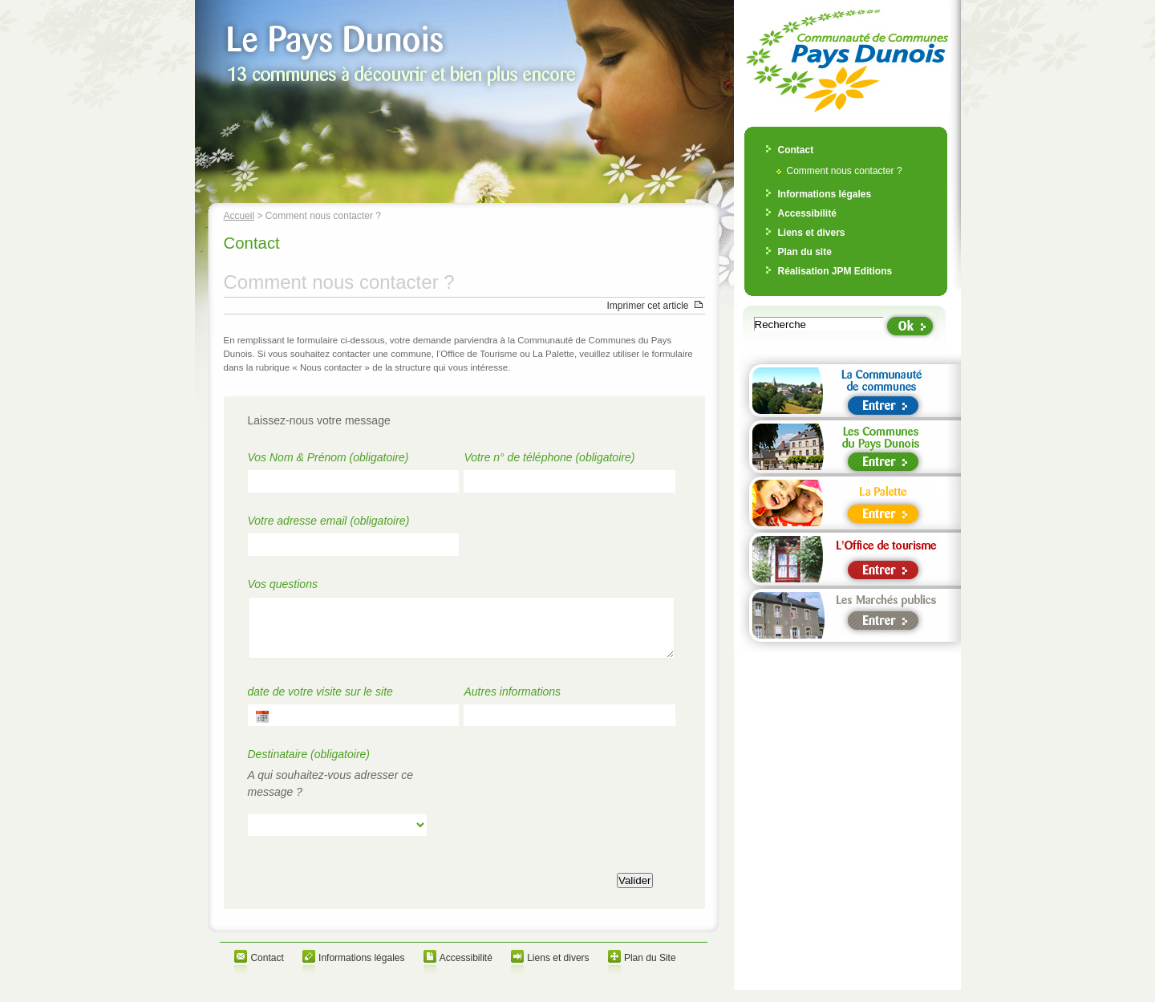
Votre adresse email (329, 520)
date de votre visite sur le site (320, 703)
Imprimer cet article (647, 305)
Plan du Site (650, 970)
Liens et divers (558, 970)
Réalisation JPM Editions (835, 271)
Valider (634, 892)
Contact (266, 970)
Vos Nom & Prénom (328, 457)
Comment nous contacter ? (844, 170)
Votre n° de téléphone (549, 457)
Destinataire (309, 766)
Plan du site (805, 252)
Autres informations (512, 703)
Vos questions (283, 584)
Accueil (239, 215)
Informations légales (361, 970)
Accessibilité (466, 970)
